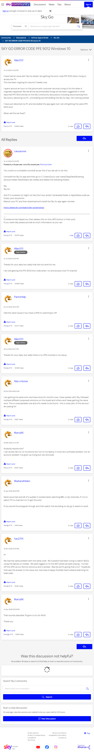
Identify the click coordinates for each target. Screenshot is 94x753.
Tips (59, 4)
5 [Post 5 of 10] (7, 368)
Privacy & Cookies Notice (36, 735)
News (51, 4)
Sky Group (31, 740)
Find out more (46, 164)
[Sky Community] (18, 4)
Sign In (88, 4)
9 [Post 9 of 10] (7, 586)
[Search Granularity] (20, 26)
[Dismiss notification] (50, 11)
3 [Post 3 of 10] (7, 284)
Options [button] (84, 49)
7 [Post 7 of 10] (7, 468)
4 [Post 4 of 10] (7, 326)
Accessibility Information (57, 735)
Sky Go (47, 16)
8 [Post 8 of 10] (7, 525)
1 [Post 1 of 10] (7, 126)
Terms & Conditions (59, 733)
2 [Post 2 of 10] (7, 235)
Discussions (40, 4)
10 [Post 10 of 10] (8, 634)
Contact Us (62, 738)
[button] (88, 60)
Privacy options (33, 733)
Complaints (32, 738)
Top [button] (88, 733)
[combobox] (53, 26)
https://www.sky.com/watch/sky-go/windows (24, 207)
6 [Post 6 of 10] (7, 419)
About (67, 4)
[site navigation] (2, 4)
